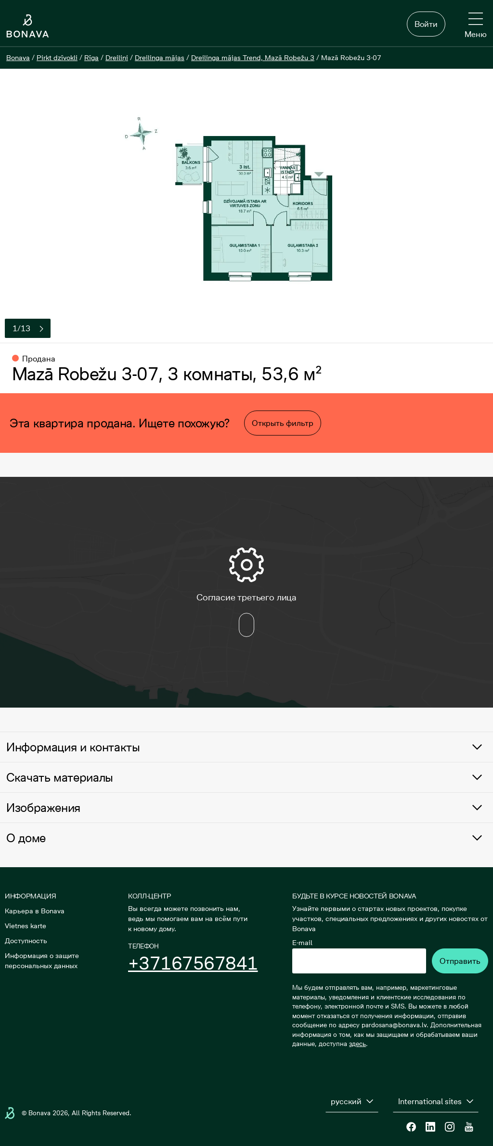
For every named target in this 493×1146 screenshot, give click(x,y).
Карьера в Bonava (35, 911)
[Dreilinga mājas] (159, 57)
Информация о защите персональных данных (42, 960)
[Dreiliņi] (116, 57)
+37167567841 (193, 963)
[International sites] (436, 1101)
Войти (426, 24)
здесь (357, 1043)
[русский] (351, 1101)
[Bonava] (18, 57)
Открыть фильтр (282, 423)
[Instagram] (449, 1126)
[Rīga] (91, 57)
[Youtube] (469, 1126)
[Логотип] (27, 25)
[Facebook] (411, 1126)
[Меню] (476, 26)
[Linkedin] (430, 1126)
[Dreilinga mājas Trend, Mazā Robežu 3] (252, 57)
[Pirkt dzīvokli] (57, 57)
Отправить (460, 961)
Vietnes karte (25, 926)
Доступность (26, 940)
